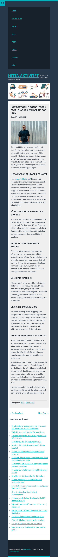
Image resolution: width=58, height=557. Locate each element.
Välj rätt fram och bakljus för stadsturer (28, 432)
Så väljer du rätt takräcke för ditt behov (28, 476)
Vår (13, 65)
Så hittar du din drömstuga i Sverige (27, 442)
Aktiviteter (17, 19)
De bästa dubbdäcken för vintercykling (28, 516)
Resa (14, 42)
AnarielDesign (14, 551)
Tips (23, 402)
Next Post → (43, 413)
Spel (14, 34)
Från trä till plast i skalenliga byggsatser (28, 520)
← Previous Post (16, 413)
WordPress (27, 549)
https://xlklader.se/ (23, 179)
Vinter (15, 57)
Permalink (30, 402)
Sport (14, 26)
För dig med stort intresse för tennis (27, 523)
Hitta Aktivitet (23, 75)
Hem (14, 11)
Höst (14, 50)
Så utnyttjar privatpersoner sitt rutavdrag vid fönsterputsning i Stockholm (29, 427)
